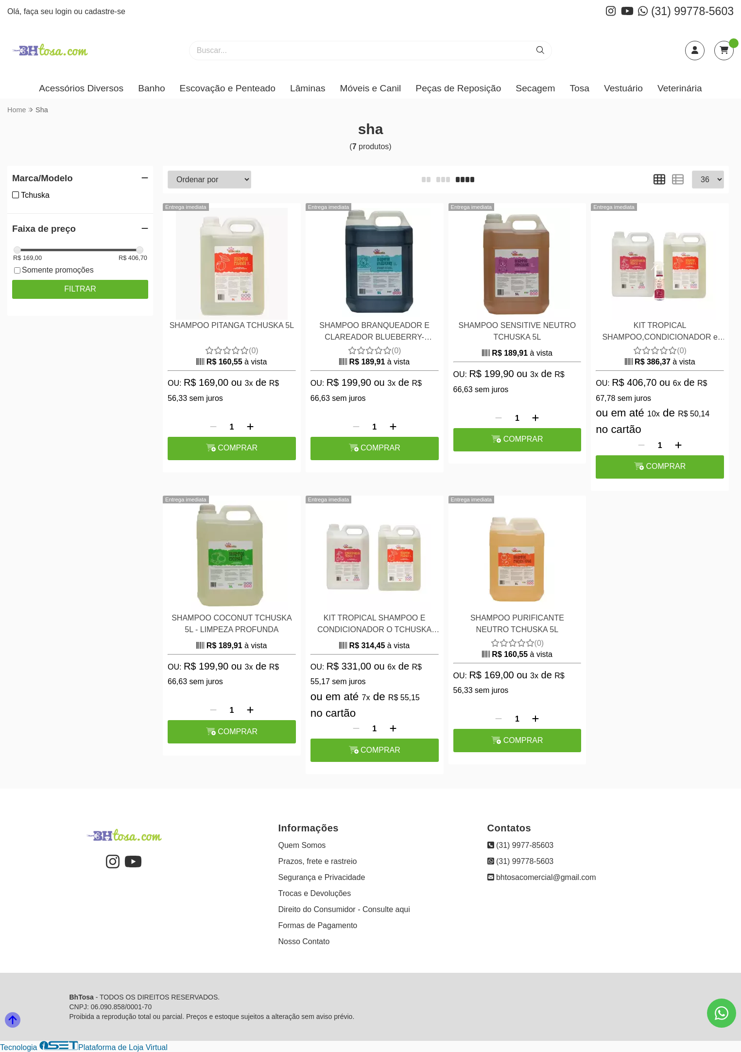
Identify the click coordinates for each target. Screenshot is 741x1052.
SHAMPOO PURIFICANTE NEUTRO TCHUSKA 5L (517, 624)
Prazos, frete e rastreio (317, 861)
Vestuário (623, 88)
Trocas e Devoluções (314, 893)
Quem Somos (302, 845)
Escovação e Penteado (228, 88)
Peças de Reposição (458, 88)
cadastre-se (105, 11)
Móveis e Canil (370, 88)
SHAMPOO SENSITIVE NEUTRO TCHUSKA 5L (517, 331)
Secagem (535, 88)
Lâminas (308, 88)
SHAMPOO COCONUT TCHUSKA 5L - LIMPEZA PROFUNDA (232, 624)
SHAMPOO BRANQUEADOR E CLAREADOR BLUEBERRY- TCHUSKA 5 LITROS (374, 332)
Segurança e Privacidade (321, 877)
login (64, 11)
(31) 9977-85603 (520, 845)
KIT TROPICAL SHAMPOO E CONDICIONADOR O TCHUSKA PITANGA (374, 625)
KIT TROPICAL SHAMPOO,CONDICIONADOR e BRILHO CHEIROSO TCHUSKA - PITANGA (660, 332)
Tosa (579, 88)
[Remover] (213, 427)
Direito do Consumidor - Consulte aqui (344, 909)
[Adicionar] (250, 427)
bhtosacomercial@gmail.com (541, 877)
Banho (151, 88)
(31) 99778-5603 (686, 11)
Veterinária (679, 88)
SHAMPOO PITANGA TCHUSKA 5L (232, 325)
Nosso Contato (304, 941)
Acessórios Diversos (81, 88)
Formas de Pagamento (318, 925)
